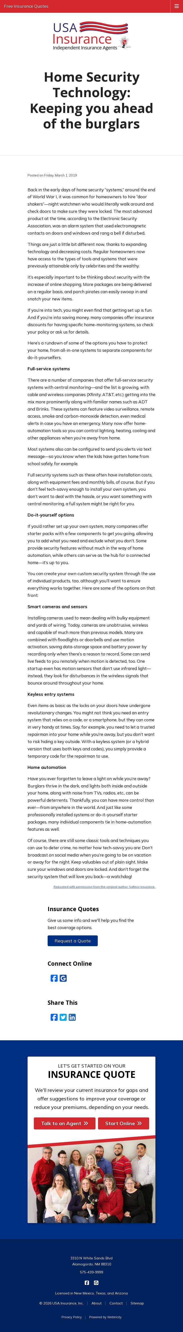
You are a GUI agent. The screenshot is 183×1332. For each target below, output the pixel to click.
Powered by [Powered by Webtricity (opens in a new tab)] (105, 1317)
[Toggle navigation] (176, 6)
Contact (116, 1303)
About (97, 1303)
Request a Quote (73, 941)
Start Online (123, 1123)
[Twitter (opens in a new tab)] (63, 1017)
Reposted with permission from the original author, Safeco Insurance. (104, 887)
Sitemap (137, 1303)
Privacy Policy (71, 1317)
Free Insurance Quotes (26, 6)
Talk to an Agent (64, 1123)
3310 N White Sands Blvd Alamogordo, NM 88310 (91, 1261)
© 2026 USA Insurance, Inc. (61, 1303)
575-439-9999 (91, 1272)
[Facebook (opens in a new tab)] (54, 1017)
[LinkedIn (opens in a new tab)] (72, 1017)
